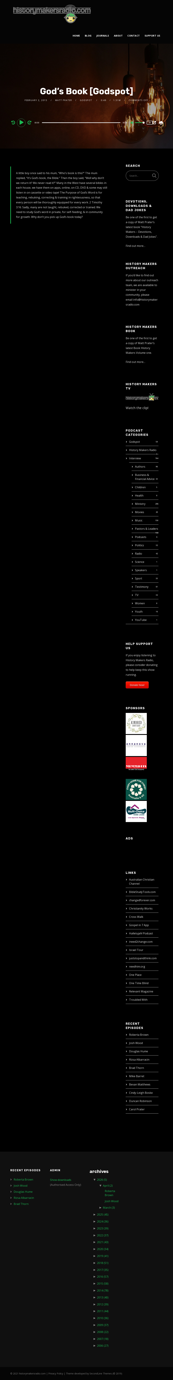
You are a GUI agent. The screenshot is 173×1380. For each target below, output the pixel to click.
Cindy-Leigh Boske (141, 1093)
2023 (102, 1228)
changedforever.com (142, 900)
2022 (102, 1235)
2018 (102, 1263)
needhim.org (137, 966)
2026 (102, 1180)
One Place (135, 975)
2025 (102, 1214)
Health (139, 495)
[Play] (21, 122)
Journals (102, 35)
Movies (139, 512)
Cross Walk (136, 917)
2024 (102, 1221)
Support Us (152, 35)
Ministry (140, 504)
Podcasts (140, 537)
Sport (138, 578)
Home (76, 35)
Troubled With (138, 1000)
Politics (139, 545)
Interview (135, 458)
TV (137, 595)
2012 (102, 1304)
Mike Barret (136, 1076)
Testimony (142, 587)
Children (140, 487)
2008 (102, 1332)
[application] (81, 122)
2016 (102, 1276)
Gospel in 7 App (139, 925)
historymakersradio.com (32, 1373)
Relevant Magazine (141, 991)
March (109, 1207)
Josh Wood (136, 1043)
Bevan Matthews (139, 1084)
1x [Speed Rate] (150, 123)
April (108, 1185)
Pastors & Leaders (146, 529)
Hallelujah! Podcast (141, 933)
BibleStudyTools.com (142, 892)
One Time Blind (139, 983)
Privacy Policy (55, 1373)
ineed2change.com (141, 942)
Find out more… (135, 246)
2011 (102, 1311)
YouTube (141, 620)
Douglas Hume (138, 1051)
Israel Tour (136, 950)
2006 (102, 1346)
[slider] (81, 122)
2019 (102, 1256)
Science (139, 562)
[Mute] (132, 123)
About (118, 35)
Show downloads (60, 1180)
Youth (139, 611)
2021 (102, 1242)
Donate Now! (137, 684)
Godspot (134, 442)
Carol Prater (137, 1109)
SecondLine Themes (101, 1373)
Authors (140, 466)
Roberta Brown (139, 1035)
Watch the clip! (137, 408)
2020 (102, 1249)
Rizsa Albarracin (139, 1059)
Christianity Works (141, 908)
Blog (88, 35)
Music (138, 520)
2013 (102, 1297)
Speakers (141, 570)
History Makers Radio (142, 450)
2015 (102, 1283)
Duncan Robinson (140, 1101)
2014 (102, 1290)
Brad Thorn (136, 1068)
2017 (102, 1270)
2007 (102, 1339)
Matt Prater (63, 100)
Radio (138, 553)
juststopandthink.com (143, 958)
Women (140, 603)
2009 (102, 1325)
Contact (133, 35)
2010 (102, 1318)
